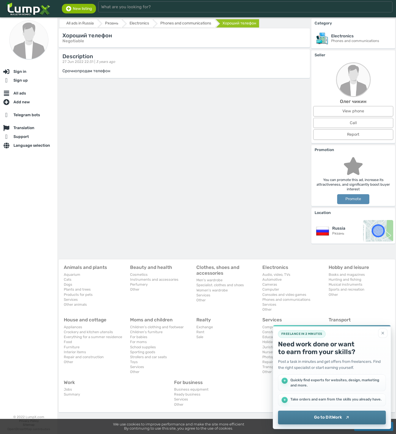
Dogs (68, 284)
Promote (353, 199)
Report (353, 134)
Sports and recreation (346, 289)
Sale (199, 337)
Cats (68, 279)
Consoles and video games (284, 295)
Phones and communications (286, 299)
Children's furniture (146, 332)
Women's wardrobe (212, 290)
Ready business (187, 394)
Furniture (71, 347)
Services (71, 299)
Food (68, 342)
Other (134, 289)
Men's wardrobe (209, 280)
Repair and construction (84, 357)
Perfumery (139, 284)
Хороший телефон (239, 23)
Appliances (73, 327)
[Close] (382, 333)
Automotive (272, 279)
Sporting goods (142, 352)
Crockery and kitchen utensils (88, 332)
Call (353, 123)
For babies (138, 337)
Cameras (269, 284)
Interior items (75, 352)
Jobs (68, 389)
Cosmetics (139, 274)
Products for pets (78, 295)
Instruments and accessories (154, 279)
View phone (353, 111)
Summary (72, 394)
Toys (134, 362)
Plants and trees (77, 289)
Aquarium (72, 274)
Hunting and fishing (345, 279)
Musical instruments (345, 284)
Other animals (75, 304)
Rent (200, 332)
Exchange (204, 327)
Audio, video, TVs (276, 274)
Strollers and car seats (148, 357)
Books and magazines (347, 274)
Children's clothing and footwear (157, 327)
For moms (138, 342)
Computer (270, 289)
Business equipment (191, 389)
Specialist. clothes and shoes (220, 285)
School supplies (143, 347)
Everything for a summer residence (93, 337)
